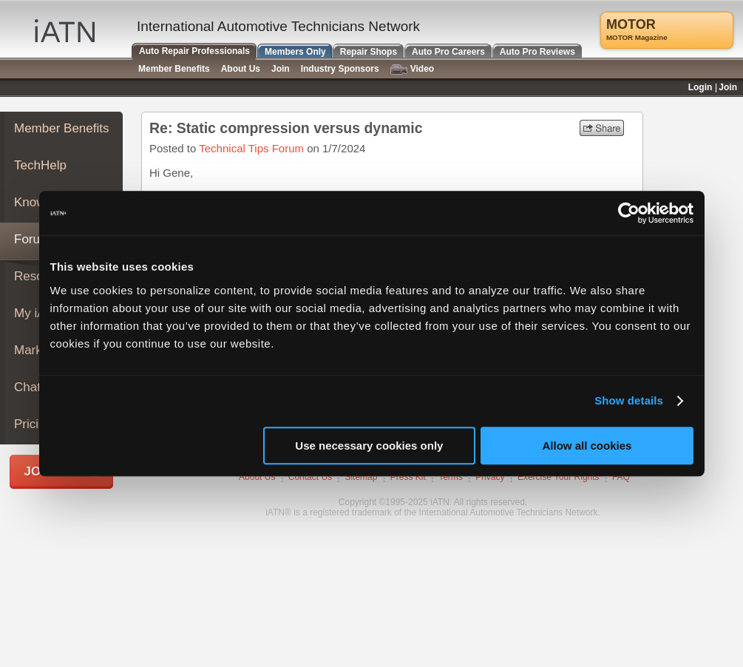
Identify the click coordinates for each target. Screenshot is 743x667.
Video (412, 69)
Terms (450, 477)
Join (280, 69)
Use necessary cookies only (369, 445)
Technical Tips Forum (251, 148)
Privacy (489, 477)
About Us (257, 477)
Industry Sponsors (340, 69)
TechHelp (40, 165)
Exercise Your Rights (559, 477)
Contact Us (310, 477)
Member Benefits (61, 128)
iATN (65, 30)
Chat (27, 387)
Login (700, 87)
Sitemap (361, 477)
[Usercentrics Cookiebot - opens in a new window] (628, 213)
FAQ (621, 477)
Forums (35, 239)
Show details (628, 400)
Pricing (33, 424)
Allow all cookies (587, 445)
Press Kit (408, 477)
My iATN (37, 313)
